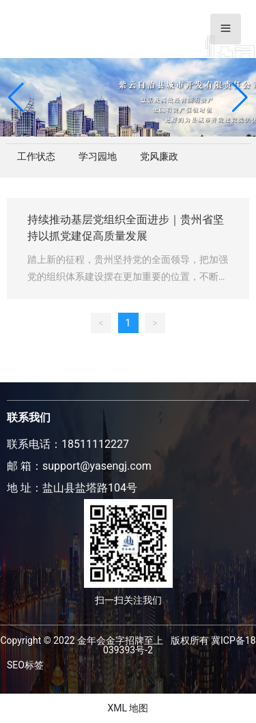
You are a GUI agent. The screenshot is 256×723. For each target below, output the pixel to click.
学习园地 (98, 156)
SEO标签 (25, 665)
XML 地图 (127, 708)
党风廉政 (159, 156)
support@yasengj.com (97, 465)
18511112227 (95, 444)
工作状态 (36, 156)
